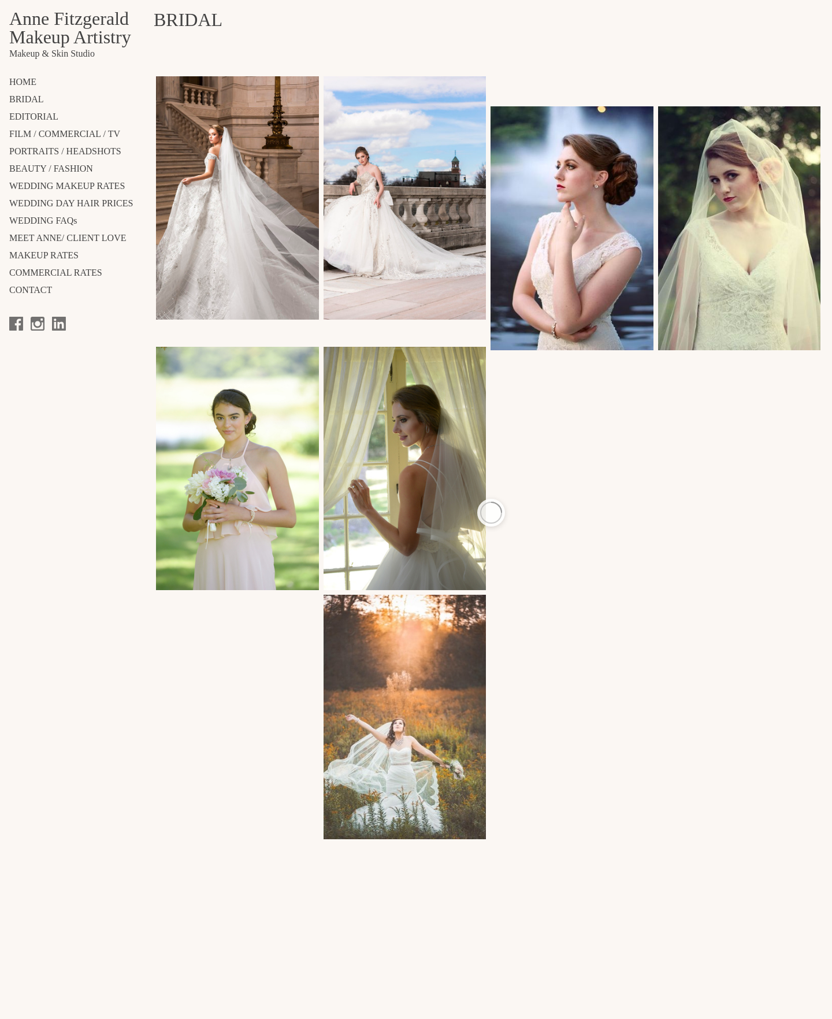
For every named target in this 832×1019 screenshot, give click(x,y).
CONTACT (30, 290)
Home (22, 82)
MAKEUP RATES (44, 255)
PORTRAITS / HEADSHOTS (65, 151)
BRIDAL (26, 99)
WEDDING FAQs (43, 220)
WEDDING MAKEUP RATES (67, 186)
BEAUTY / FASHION (51, 168)
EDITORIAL (33, 116)
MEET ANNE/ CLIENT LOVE (68, 238)
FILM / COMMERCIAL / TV (64, 134)
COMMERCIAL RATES (55, 272)
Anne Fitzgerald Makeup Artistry (70, 27)
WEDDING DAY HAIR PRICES (71, 203)
